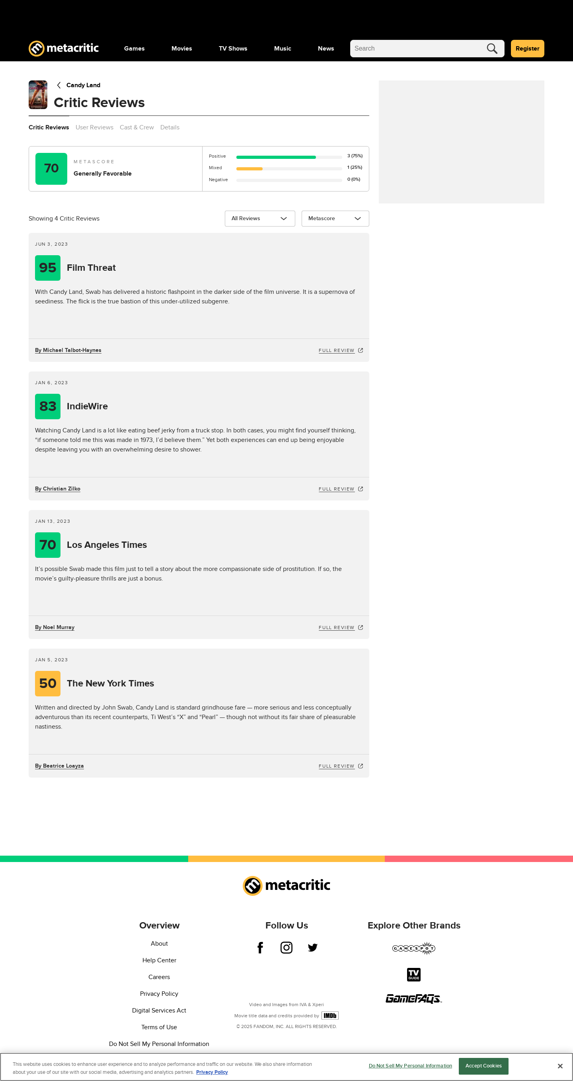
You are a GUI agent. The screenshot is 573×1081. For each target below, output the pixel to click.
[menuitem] (134, 48)
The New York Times (110, 683)
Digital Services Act (159, 1011)
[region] (286, 1067)
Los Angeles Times (107, 545)
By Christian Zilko (57, 488)
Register (528, 49)
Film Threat (91, 268)
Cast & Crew (137, 127)
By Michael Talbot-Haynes (68, 350)
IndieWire (87, 406)
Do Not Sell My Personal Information (159, 1044)
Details (169, 127)
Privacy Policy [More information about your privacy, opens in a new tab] (212, 1072)
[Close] (560, 1066)
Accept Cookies (484, 1066)
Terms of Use (159, 1027)
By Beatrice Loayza (59, 765)
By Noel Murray (54, 627)
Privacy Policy (159, 994)
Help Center (159, 960)
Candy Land (77, 85)
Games (134, 49)
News (326, 49)
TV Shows (233, 49)
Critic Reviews (49, 127)
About (159, 944)
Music (282, 49)
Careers (159, 977)
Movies (182, 49)
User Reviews (94, 127)
